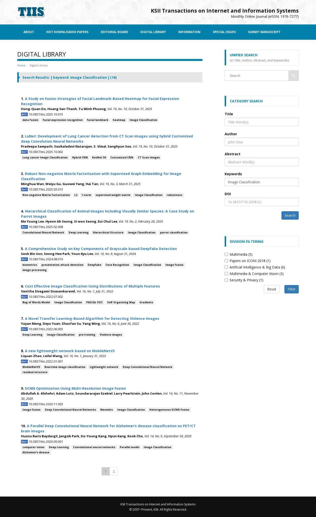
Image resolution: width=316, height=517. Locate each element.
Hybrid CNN (80, 157)
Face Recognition (117, 265)
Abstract (232, 154)
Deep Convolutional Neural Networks (70, 409)
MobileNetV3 (31, 367)
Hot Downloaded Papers (67, 32)
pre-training (87, 334)
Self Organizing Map (121, 302)
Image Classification (143, 120)
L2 (75, 195)
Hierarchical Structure (108, 232)
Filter (292, 289)
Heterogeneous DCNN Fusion (169, 409)
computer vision (33, 447)
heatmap (119, 120)
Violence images (111, 334)
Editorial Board (114, 32)
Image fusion (174, 265)
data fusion (30, 120)
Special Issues (224, 32)
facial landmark (97, 120)
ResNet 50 (99, 157)
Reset (271, 289)
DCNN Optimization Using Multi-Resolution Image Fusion (75, 388)
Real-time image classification (64, 367)
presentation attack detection (62, 265)
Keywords (233, 174)
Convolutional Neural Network (43, 232)
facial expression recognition (63, 120)
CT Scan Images (149, 157)
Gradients (146, 302)
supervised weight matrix (113, 195)
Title (229, 114)
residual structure (34, 372)
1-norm (86, 195)
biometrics (29, 265)
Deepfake (94, 265)
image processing (34, 270)
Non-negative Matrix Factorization (46, 195)
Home (21, 65)
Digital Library (153, 32)
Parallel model (129, 447)
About (28, 32)
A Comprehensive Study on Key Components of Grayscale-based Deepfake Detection (101, 248)
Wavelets (106, 409)
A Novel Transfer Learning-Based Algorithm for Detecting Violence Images (92, 318)
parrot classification (174, 232)
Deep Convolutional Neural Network (147, 367)
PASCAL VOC (94, 302)
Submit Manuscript (264, 32)
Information (189, 32)
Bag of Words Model (36, 302)
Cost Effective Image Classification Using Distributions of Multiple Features (92, 286)
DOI (228, 193)
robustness (174, 195)
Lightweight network (104, 367)
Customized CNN (121, 157)
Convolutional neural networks (94, 447)
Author (231, 134)
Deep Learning (79, 232)
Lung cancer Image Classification (45, 157)
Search (290, 215)
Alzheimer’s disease (35, 452)
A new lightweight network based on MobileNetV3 (70, 350)
